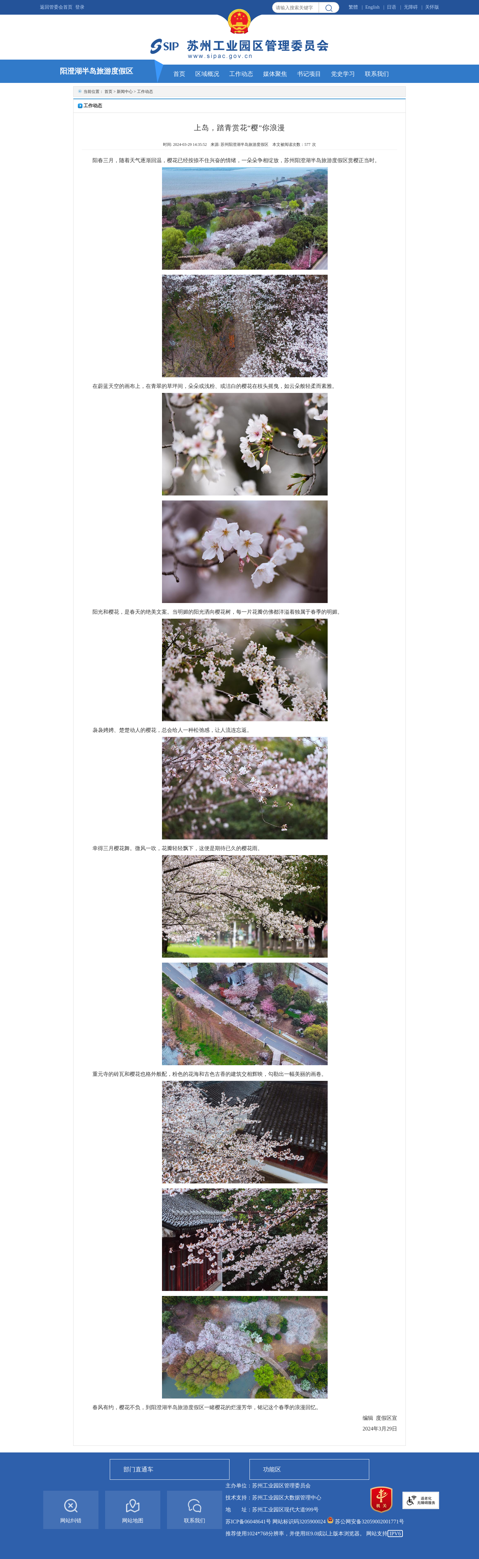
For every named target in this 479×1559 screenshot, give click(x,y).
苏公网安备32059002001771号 (369, 1521)
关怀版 (432, 7)
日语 (391, 7)
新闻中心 (125, 91)
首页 (108, 91)
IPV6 (395, 1533)
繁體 (353, 7)
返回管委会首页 (56, 7)
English (372, 7)
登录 (79, 7)
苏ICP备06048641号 (248, 1521)
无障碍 (411, 7)
